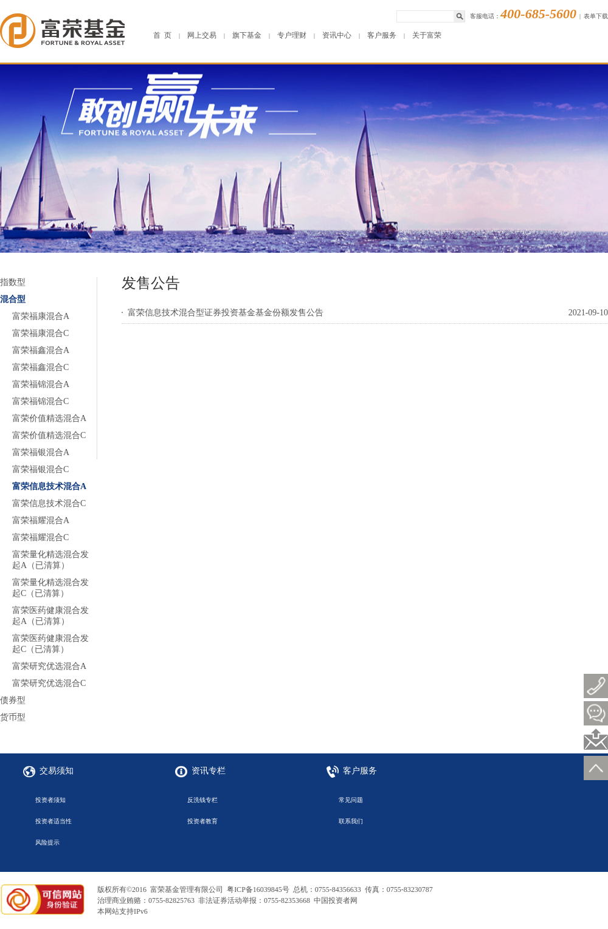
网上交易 (201, 35)
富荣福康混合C (40, 333)
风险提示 (47, 842)
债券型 (13, 700)
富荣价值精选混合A (49, 418)
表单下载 (596, 16)
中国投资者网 (336, 900)
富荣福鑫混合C (40, 367)
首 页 (162, 35)
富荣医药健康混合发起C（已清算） (50, 644)
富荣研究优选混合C (49, 683)
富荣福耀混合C (40, 537)
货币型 (13, 717)
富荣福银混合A (40, 452)
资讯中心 (336, 35)
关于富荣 (426, 35)
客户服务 (381, 35)
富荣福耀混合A (40, 520)
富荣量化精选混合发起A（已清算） (50, 560)
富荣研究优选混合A (49, 666)
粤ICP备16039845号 (258, 889)
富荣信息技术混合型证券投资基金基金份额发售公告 (225, 312)
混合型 (13, 299)
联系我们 (351, 821)
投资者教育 (202, 821)
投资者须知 (50, 800)
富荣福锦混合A (40, 384)
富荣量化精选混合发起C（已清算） (50, 588)
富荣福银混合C (40, 469)
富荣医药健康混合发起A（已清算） (50, 616)
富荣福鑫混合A (40, 350)
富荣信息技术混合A (49, 486)
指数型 (13, 282)
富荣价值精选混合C (49, 435)
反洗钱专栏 (202, 800)
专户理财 (291, 35)
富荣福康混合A (40, 316)
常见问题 (351, 800)
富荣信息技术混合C (49, 503)
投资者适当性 (53, 821)
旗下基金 (246, 35)
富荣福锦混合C (40, 401)
